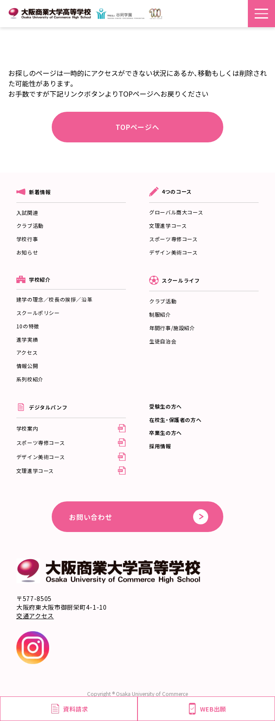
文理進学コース (168, 225)
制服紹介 (160, 314)
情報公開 (27, 365)
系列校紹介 (30, 379)
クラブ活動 (30, 225)
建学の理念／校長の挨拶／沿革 (54, 299)
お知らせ (27, 252)
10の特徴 (27, 326)
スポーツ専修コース (173, 238)
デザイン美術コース (173, 252)
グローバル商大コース (176, 212)
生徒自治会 (162, 341)
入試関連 (27, 212)
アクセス (27, 352)
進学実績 (27, 339)
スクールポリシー (38, 312)
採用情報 (160, 446)
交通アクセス (35, 615)
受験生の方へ (165, 406)
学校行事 (27, 238)
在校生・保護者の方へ (175, 419)
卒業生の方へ (165, 432)
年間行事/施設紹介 (172, 327)
